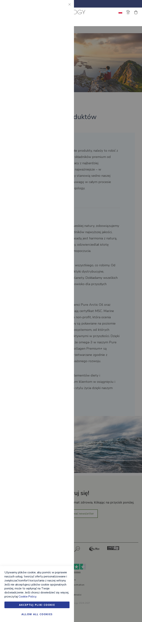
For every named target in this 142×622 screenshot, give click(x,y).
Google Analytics (63, 112)
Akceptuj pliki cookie (37, 605)
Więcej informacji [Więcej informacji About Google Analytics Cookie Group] (59, 137)
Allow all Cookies (37, 614)
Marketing (63, 51)
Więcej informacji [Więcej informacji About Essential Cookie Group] (59, 36)
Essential (63, 7)
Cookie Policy (27, 597)
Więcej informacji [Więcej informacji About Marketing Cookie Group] (59, 96)
